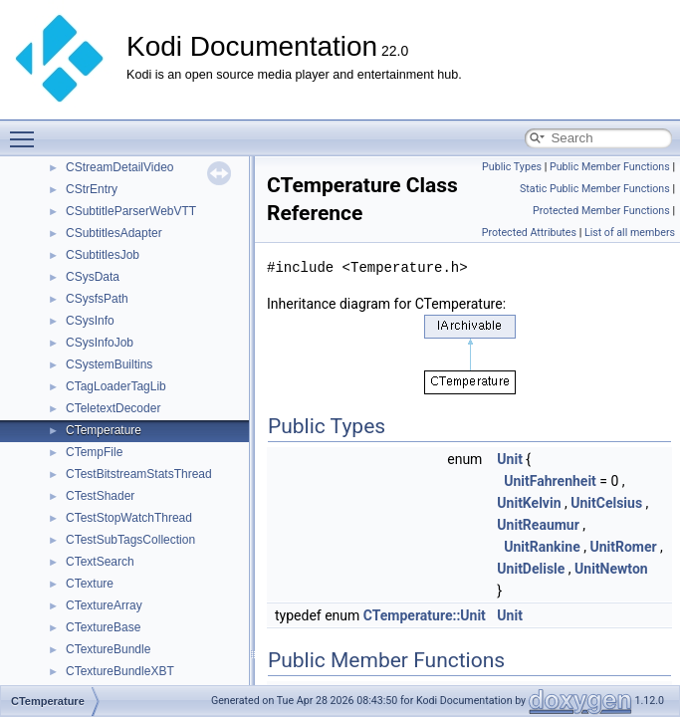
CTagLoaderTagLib (116, 386)
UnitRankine (541, 547)
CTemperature (103, 430)
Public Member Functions (610, 166)
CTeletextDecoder (113, 408)
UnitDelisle (531, 569)
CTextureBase (103, 627)
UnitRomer (622, 547)
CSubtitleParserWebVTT (131, 211)
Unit (510, 459)
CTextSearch (100, 562)
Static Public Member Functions (595, 188)
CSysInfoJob (99, 343)
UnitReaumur (537, 525)
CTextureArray (104, 605)
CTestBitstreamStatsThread (139, 474)
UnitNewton (611, 569)
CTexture (89, 584)
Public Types (512, 166)
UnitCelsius (606, 503)
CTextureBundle (108, 649)
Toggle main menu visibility (27, 130)
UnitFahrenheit (550, 481)
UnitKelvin (529, 503)
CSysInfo (90, 321)
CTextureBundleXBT (120, 671)
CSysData (92, 277)
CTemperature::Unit (424, 615)
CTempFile (94, 452)
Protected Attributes (529, 232)
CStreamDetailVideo (120, 167)
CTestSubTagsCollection (130, 540)
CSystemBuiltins (109, 364)
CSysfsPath (97, 299)
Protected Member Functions (601, 210)
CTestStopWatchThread (129, 518)
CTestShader (100, 496)
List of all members (629, 232)
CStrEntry (91, 189)
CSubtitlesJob (102, 255)
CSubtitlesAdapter (114, 233)
